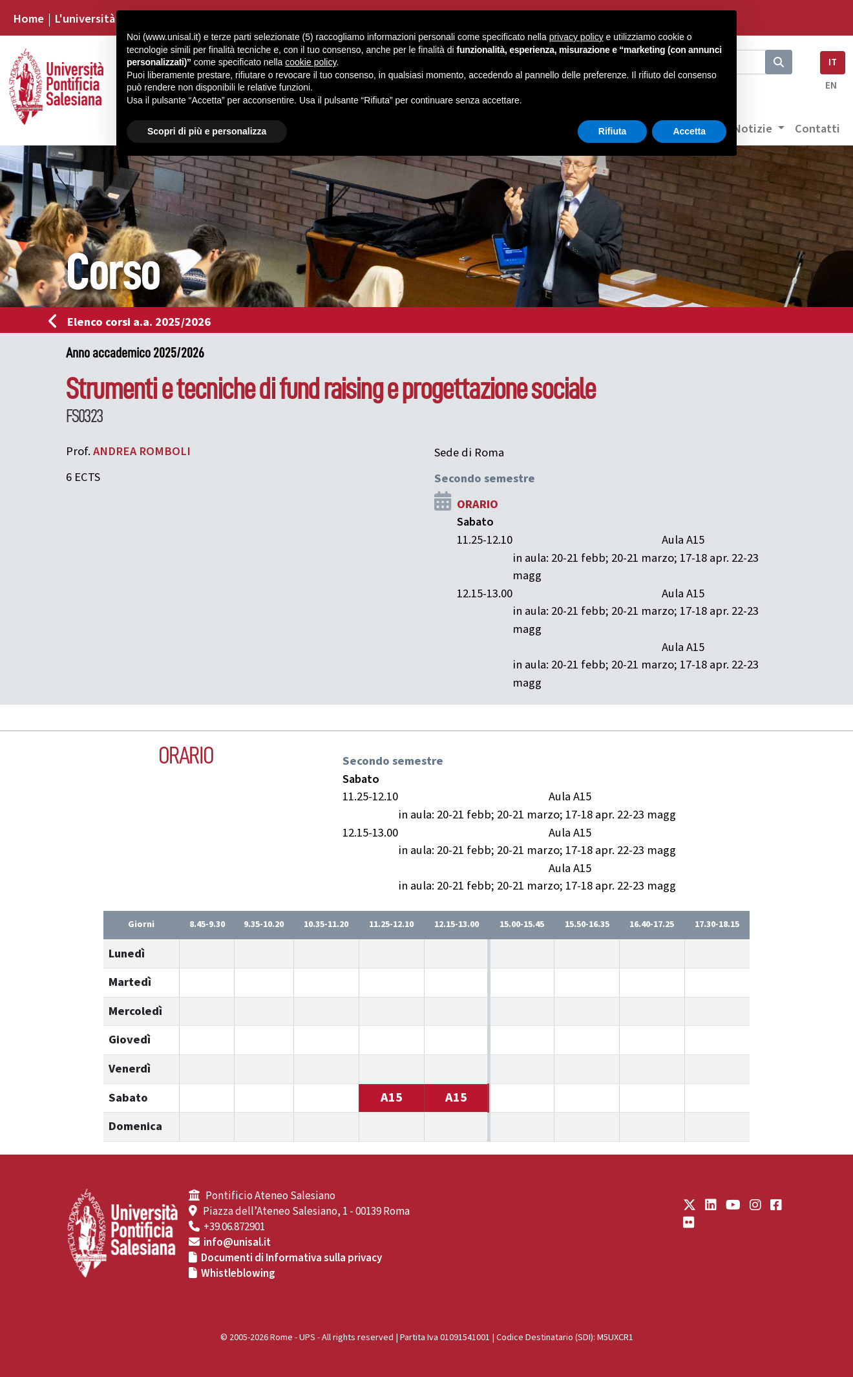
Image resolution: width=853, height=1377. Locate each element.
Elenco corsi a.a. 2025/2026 (133, 322)
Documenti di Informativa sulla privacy (291, 1258)
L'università (84, 18)
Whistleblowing (238, 1273)
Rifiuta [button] (612, 131)
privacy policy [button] (576, 37)
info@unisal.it (237, 1242)
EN (831, 85)
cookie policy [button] (310, 62)
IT (832, 62)
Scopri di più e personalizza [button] (206, 131)
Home (28, 18)
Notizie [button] (754, 128)
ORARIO (477, 504)
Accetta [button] (689, 131)
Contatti (817, 128)
